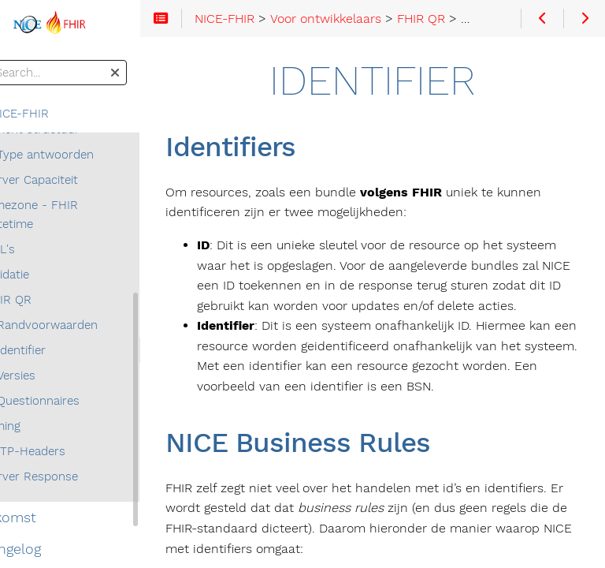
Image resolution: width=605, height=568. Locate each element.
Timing (43, 426)
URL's (40, 249)
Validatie (47, 274)
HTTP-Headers (65, 451)
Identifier (62, 350)
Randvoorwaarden (88, 325)
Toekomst (45, 517)
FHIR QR (48, 300)
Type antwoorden (86, 155)
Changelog (47, 549)
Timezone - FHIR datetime (72, 214)
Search (13, 60)
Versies (57, 375)
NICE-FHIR (51, 113)
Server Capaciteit (72, 180)
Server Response (72, 476)
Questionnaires (79, 401)
